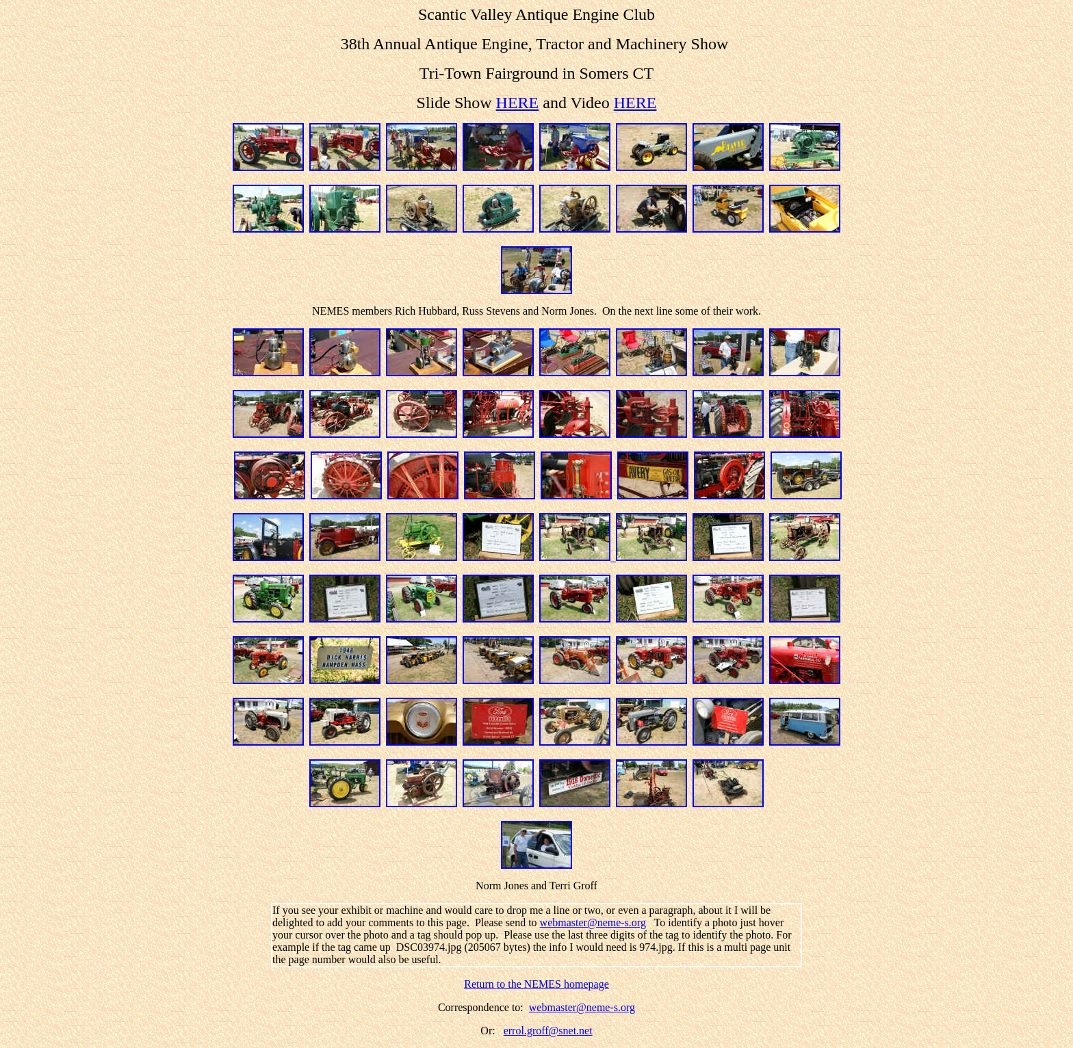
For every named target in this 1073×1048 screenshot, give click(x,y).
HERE (517, 103)
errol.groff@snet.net (548, 1030)
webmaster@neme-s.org (593, 922)
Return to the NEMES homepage (536, 984)
